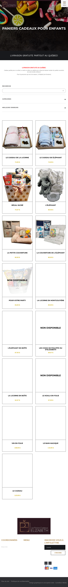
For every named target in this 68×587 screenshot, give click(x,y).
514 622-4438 (6, 552)
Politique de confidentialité (33, 557)
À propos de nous (30, 544)
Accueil (26, 542)
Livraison (27, 548)
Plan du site (28, 555)
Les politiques (28, 549)
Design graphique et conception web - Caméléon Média (48, 582)
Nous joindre (28, 553)
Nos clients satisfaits (31, 551)
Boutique (27, 546)
